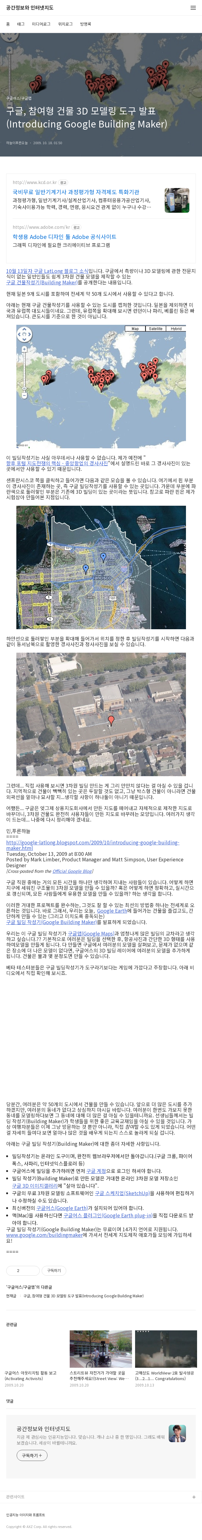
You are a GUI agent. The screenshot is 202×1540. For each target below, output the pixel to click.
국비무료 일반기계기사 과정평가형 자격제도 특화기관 (76, 191)
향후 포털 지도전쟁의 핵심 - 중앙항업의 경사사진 (57, 463)
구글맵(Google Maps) (91, 933)
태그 (21, 24)
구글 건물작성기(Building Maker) (42, 282)
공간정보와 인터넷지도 (30, 8)
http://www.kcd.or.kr (35, 182)
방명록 (85, 24)
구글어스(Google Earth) (62, 1207)
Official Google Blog (72, 871)
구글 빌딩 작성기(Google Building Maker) (51, 922)
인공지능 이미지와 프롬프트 (25, 1515)
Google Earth (112, 910)
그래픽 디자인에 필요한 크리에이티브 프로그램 (61, 244)
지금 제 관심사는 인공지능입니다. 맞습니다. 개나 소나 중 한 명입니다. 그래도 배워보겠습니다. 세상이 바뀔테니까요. (91, 1440)
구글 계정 (96, 1170)
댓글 (10, 1401)
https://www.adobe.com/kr (41, 227)
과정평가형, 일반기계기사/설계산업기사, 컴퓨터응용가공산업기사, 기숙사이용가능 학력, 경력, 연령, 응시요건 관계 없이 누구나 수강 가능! (82, 203)
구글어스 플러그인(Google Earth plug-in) (108, 1215)
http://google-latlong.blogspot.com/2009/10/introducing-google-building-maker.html (92, 845)
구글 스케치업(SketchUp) (122, 1193)
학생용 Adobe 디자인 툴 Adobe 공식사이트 (65, 236)
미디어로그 (41, 24)
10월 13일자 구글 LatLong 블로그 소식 (47, 271)
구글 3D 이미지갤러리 (35, 1185)
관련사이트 (15, 1497)
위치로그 (65, 24)
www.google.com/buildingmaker (44, 1234)
